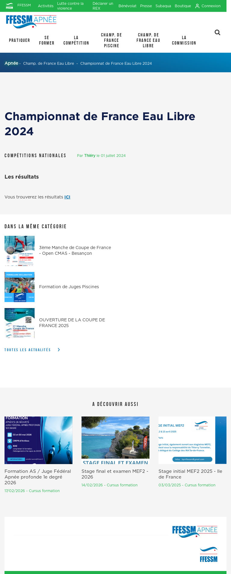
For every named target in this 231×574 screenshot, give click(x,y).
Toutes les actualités (28, 350)
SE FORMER (46, 40)
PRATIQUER (19, 40)
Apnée (11, 63)
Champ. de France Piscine (111, 40)
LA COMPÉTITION (76, 40)
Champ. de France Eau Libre (148, 40)
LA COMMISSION (184, 40)
